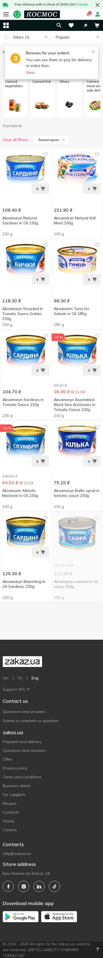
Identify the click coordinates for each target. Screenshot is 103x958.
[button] (85, 25)
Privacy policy (15, 768)
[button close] (97, 5)
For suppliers (14, 794)
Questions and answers (24, 711)
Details (82, 4)
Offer (7, 759)
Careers (10, 829)
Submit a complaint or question (31, 720)
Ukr (6, 678)
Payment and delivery (22, 741)
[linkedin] (39, 886)
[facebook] (8, 886)
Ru (20, 678)
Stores (9, 821)
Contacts (11, 812)
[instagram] (23, 886)
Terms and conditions (22, 776)
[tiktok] (54, 886)
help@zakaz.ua (17, 853)
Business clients (17, 785)
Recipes (9, 803)
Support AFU (16, 689)
